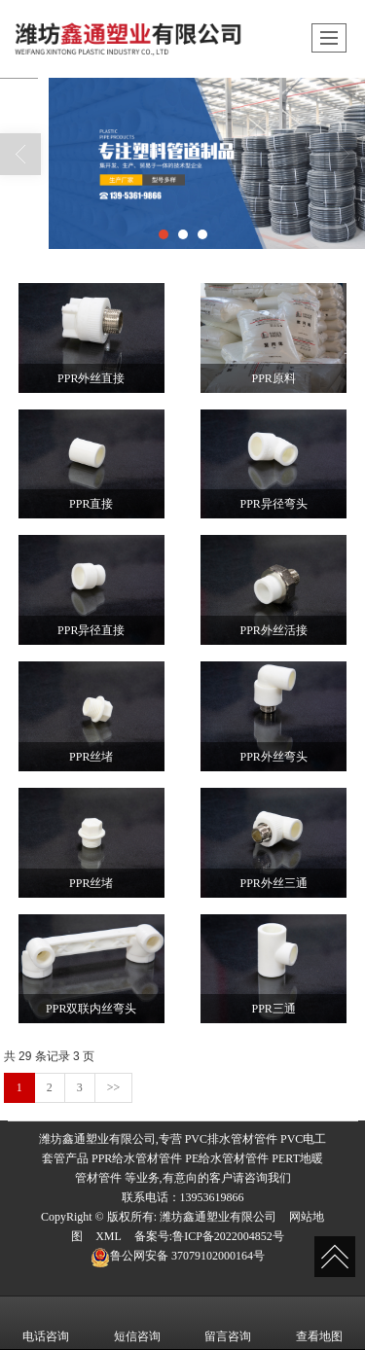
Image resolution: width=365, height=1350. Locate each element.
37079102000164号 (178, 1255)
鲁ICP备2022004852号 (228, 1236)
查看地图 (319, 1322)
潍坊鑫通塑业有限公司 (218, 1217)
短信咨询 (137, 1322)
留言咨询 (227, 1322)
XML (108, 1236)
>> (114, 1087)
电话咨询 (45, 1322)
